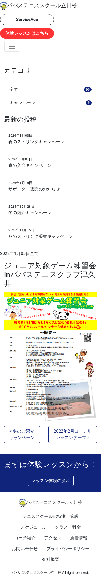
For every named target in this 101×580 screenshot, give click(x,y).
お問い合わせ (25, 548)
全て (34, 253)
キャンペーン (50, 102)
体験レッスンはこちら (26, 33)
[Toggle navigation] (11, 46)
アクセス (52, 537)
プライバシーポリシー (67, 548)
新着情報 (78, 537)
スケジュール (33, 527)
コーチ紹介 (25, 537)
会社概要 (50, 559)
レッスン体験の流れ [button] (50, 480)
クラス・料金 (68, 527)
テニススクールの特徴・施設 (51, 516)
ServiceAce (27, 19)
